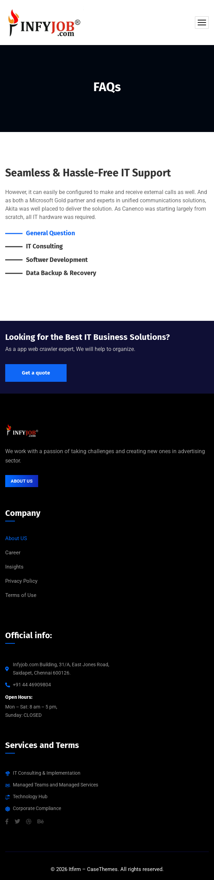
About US (16, 538)
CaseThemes (102, 869)
